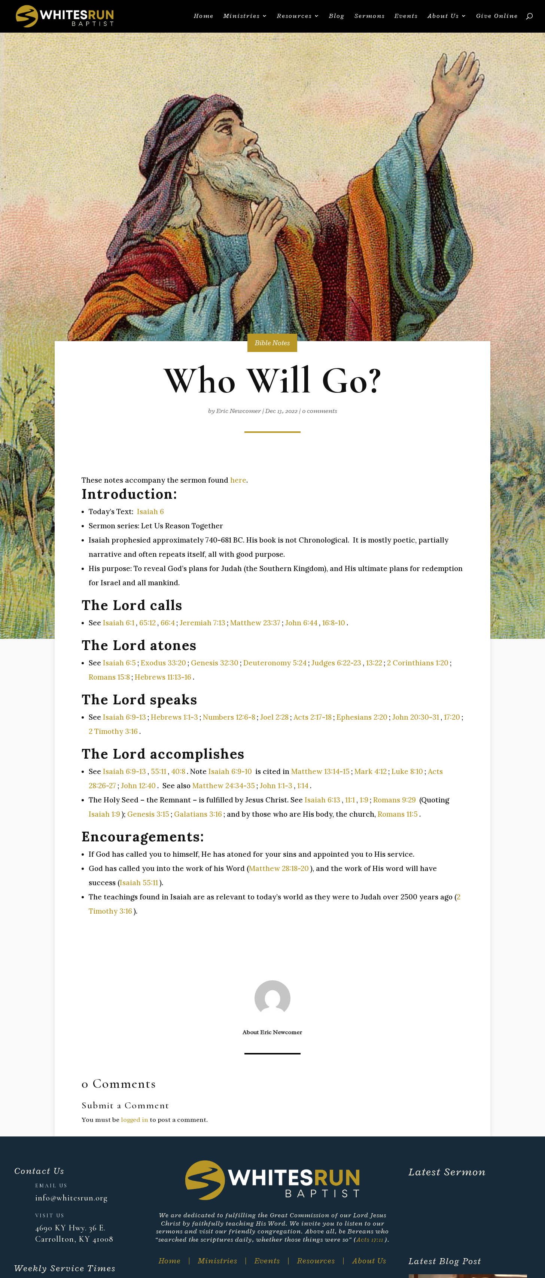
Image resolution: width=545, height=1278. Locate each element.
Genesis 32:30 (214, 662)
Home (204, 17)
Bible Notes (272, 342)
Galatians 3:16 (198, 814)
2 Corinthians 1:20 (417, 662)
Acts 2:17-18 (312, 717)
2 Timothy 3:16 (113, 731)
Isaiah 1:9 (104, 814)
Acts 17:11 (369, 1239)
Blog (337, 17)
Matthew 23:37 (255, 622)
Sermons (369, 17)
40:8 (178, 771)
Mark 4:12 (370, 771)
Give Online (497, 17)
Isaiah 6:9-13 (124, 717)
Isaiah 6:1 (118, 622)
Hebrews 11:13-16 (163, 677)
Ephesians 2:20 (362, 717)
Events (406, 17)
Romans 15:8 (109, 677)
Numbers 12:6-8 (229, 717)
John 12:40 (138, 785)
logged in (134, 1119)
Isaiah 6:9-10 (230, 771)
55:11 (158, 771)
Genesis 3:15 (148, 814)
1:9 (364, 799)
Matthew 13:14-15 (320, 771)
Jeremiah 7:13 (202, 622)
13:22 (374, 662)
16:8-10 (333, 622)
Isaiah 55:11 (139, 882)
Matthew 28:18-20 (279, 868)
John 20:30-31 (415, 717)
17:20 (452, 717)
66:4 (168, 622)
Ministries (241, 17)
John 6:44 (301, 622)
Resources (294, 17)
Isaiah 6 (150, 511)
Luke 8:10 (407, 771)
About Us (443, 17)
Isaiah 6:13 (322, 799)
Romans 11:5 (398, 814)
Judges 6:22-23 (336, 662)
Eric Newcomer (238, 411)
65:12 (147, 622)
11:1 (350, 799)
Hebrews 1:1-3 (174, 717)
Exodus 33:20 (163, 662)
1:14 (302, 785)
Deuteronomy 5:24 (275, 662)
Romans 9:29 (394, 799)
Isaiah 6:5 (119, 662)
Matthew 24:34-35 (223, 785)
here (238, 480)
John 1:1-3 (276, 785)
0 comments (319, 411)
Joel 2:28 (274, 717)
